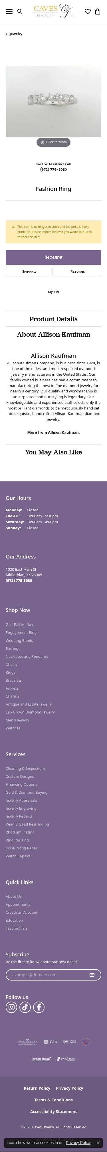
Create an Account (21, 912)
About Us (14, 896)
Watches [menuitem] (13, 728)
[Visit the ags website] (27, 1042)
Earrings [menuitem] (13, 648)
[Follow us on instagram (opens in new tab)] (11, 1007)
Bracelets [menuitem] (14, 680)
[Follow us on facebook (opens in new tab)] (39, 1007)
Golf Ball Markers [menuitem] (20, 624)
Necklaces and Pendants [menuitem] (27, 656)
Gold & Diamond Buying (27, 792)
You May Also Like (53, 452)
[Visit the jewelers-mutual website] (41, 1059)
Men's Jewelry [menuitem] (17, 720)
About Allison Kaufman (53, 334)
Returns (77, 271)
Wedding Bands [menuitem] (19, 640)
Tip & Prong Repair (22, 848)
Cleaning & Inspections (26, 768)
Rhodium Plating (20, 832)
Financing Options (21, 784)
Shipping (29, 271)
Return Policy (37, 1088)
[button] (20, 11)
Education (14, 920)
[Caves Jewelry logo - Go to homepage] (53, 11)
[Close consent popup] (98, 1143)
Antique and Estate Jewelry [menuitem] (29, 704)
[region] (53, 101)
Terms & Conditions (53, 1100)
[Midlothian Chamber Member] (86, 1042)
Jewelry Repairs (19, 816)
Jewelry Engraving (21, 808)
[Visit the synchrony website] (66, 1059)
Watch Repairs (18, 856)
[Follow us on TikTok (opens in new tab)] (25, 1007)
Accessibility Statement (53, 1111)
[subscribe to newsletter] (92, 975)
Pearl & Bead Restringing (27, 824)
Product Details (54, 319)
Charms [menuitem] (12, 696)
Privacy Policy (69, 1088)
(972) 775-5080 (53, 169)
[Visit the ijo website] (69, 1042)
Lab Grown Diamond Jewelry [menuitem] (30, 712)
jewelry (16, 34)
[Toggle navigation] (9, 11)
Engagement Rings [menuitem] (22, 632)
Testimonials (16, 928)
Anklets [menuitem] (12, 688)
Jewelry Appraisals (21, 800)
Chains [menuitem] (11, 664)
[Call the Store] (19, 580)
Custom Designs (20, 776)
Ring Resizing (17, 840)
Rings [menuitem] (10, 672)
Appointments (18, 904)
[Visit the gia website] (50, 1042)
